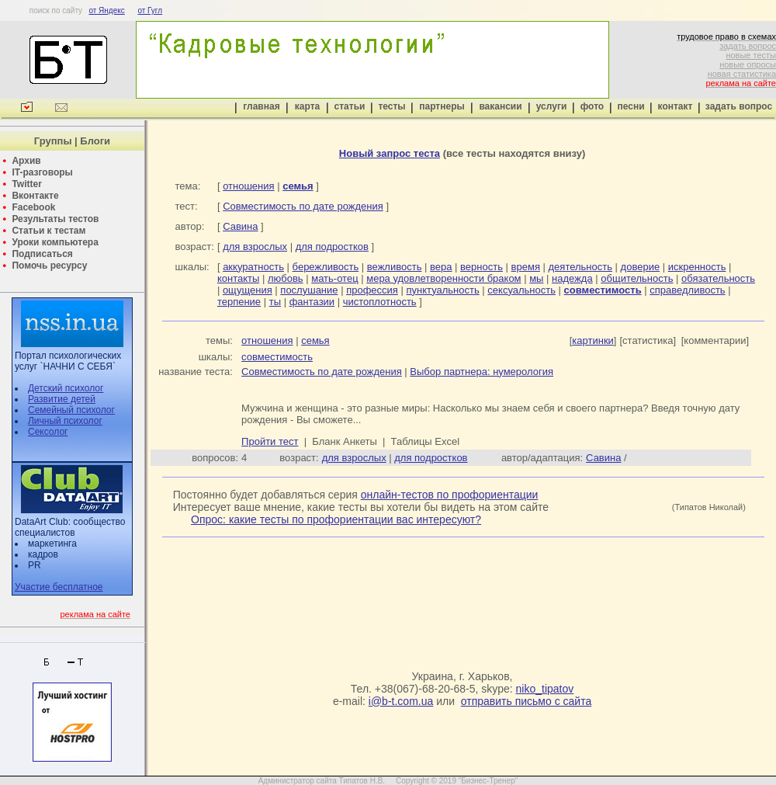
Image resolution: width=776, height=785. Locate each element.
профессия (372, 290)
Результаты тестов (55, 219)
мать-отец (334, 278)
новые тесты (751, 55)
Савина (240, 226)
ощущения (247, 290)
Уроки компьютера (55, 242)
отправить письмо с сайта (526, 701)
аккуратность (253, 267)
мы (536, 278)
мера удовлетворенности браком (443, 278)
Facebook (33, 207)
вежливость (394, 267)
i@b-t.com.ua (401, 701)
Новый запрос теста (389, 153)
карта (307, 106)
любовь (285, 278)
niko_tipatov (545, 689)
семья (315, 340)
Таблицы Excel (425, 441)
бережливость (326, 267)
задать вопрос (747, 45)
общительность (637, 278)
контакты (238, 278)
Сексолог (48, 431)
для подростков (332, 246)
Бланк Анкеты (344, 441)
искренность (697, 267)
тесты (391, 106)
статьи (349, 106)
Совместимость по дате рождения (303, 206)
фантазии (311, 301)
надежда (572, 278)
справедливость (687, 290)
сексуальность (521, 290)
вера (441, 267)
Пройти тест (269, 441)
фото (592, 106)
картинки (593, 340)
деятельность (580, 267)
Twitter (26, 184)
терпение (239, 301)
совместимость (277, 357)
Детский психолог (65, 388)
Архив (26, 160)
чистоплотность (380, 301)
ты (275, 301)
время (525, 267)
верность (481, 267)
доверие (640, 267)
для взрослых (255, 246)
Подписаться (42, 253)
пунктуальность (442, 290)
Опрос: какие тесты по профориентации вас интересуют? (336, 519)
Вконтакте (35, 195)
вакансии (500, 106)
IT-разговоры (42, 172)
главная (261, 106)
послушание (309, 290)
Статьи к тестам (48, 230)
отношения (248, 186)
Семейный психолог (71, 410)
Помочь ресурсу (49, 265)
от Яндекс (106, 10)
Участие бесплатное (59, 587)
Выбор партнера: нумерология (481, 371)
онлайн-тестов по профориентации (450, 494)
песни (630, 106)
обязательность (718, 278)
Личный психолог (65, 420)
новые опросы (747, 64)
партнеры (441, 106)
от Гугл (149, 10)
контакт (675, 106)
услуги (551, 106)
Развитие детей (61, 399)
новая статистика (742, 73)
